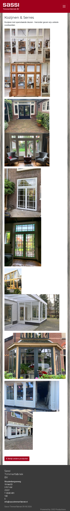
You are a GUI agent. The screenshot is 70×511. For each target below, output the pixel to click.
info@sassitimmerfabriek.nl (16, 502)
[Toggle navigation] (64, 6)
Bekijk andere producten (17, 459)
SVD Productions (58, 509)
